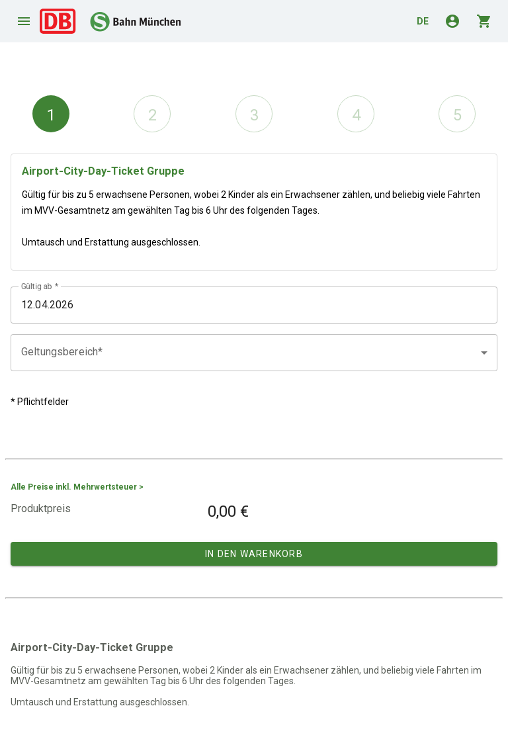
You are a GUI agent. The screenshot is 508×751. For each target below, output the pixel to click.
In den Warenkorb (254, 554)
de (423, 21)
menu (24, 21)
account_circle (452, 21)
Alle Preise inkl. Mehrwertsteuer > (77, 487)
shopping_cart (484, 21)
